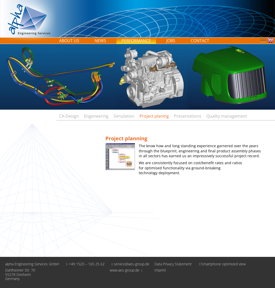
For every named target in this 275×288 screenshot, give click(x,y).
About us (69, 40)
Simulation (124, 116)
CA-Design (69, 116)
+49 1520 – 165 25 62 (84, 263)
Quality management (226, 116)
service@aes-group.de (130, 263)
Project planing (154, 116)
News (100, 40)
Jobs (170, 40)
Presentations (187, 116)
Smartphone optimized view (221, 263)
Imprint (160, 270)
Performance (136, 40)
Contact (200, 40)
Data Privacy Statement (173, 264)
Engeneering (96, 116)
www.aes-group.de (126, 270)
